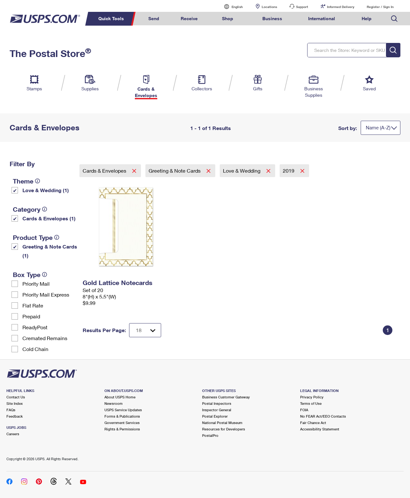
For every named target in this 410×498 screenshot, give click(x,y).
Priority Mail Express (45, 294)
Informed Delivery (340, 7)
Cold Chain (35, 349)
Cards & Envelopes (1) (49, 218)
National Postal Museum (222, 422)
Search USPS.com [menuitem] (394, 19)
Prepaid (31, 316)
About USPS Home (119, 397)
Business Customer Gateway (226, 397)
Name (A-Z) (378, 127)
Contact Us (15, 397)
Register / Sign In (380, 7)
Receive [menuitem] (189, 18)
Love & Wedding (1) (45, 190)
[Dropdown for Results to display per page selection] (145, 330)
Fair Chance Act (313, 422)
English (230, 6)
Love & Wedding (242, 170)
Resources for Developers (223, 429)
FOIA (304, 410)
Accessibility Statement (319, 429)
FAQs (10, 410)
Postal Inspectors (216, 403)
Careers (12, 434)
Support (302, 7)
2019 (289, 170)
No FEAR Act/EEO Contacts (323, 416)
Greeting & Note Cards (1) (49, 250)
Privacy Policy (312, 397)
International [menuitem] (321, 18)
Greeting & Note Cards (175, 170)
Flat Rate (32, 305)
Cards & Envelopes (105, 170)
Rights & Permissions (122, 429)
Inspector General (216, 410)
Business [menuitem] (272, 18)
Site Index (14, 403)
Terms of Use (311, 403)
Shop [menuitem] (227, 18)
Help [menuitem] (367, 18)
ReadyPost (34, 327)
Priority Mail (36, 284)
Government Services (122, 422)
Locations (269, 7)
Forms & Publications (122, 416)
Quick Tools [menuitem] (111, 18)
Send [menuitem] (153, 18)
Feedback (14, 416)
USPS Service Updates (123, 410)
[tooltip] (37, 181)
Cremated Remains (44, 338)
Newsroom (113, 403)
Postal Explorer (215, 416)
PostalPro (210, 435)
